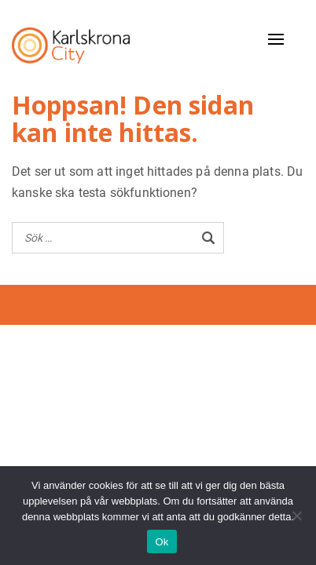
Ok (161, 542)
